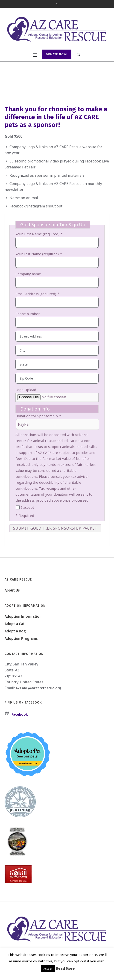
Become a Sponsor (43, 86)
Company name (28, 273)
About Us (12, 590)
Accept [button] (48, 968)
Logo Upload (25, 389)
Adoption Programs (21, 638)
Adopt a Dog (15, 631)
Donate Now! (56, 54)
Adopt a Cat (15, 624)
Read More (65, 968)
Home (20, 86)
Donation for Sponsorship (38, 415)
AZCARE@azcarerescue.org (38, 688)
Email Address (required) (37, 293)
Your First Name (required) (38, 234)
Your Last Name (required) (38, 253)
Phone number (27, 313)
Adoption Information (23, 616)
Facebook (20, 714)
